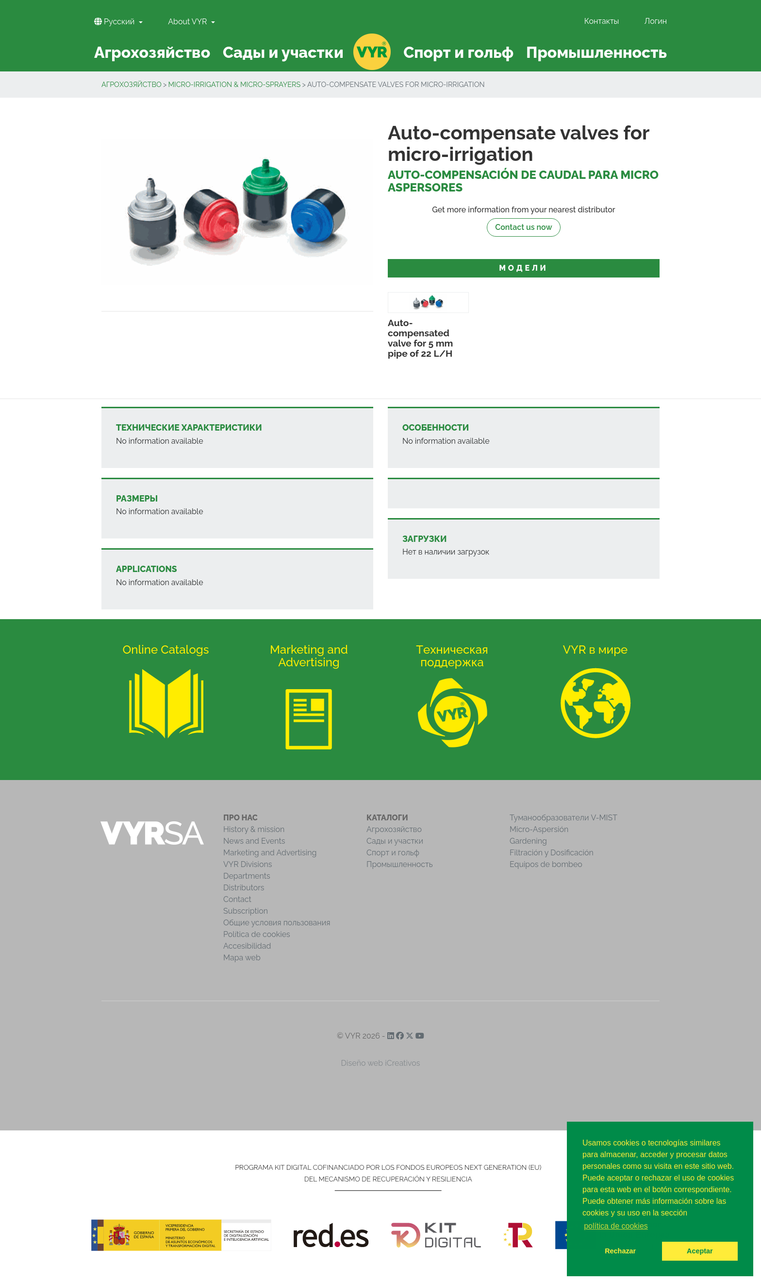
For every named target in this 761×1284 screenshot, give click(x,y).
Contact (237, 899)
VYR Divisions (247, 864)
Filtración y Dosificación (552, 852)
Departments (246, 876)
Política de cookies (256, 934)
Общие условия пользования (276, 922)
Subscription (245, 911)
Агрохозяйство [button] (152, 52)
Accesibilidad (247, 946)
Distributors (244, 887)
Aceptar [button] (700, 1251)
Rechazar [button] (620, 1251)
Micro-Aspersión (539, 829)
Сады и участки (394, 841)
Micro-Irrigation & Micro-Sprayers (234, 84)
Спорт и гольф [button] (458, 52)
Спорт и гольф (392, 852)
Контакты (601, 21)
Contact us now (523, 227)
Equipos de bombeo (546, 864)
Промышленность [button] (596, 52)
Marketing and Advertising (269, 852)
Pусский (115, 21)
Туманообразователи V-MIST (563, 817)
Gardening (528, 841)
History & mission (253, 829)
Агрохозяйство (131, 84)
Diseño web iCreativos (380, 1063)
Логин (656, 21)
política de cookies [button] (616, 1226)
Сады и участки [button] (283, 52)
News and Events (254, 841)
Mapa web (242, 957)
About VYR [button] (188, 21)
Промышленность (399, 864)
